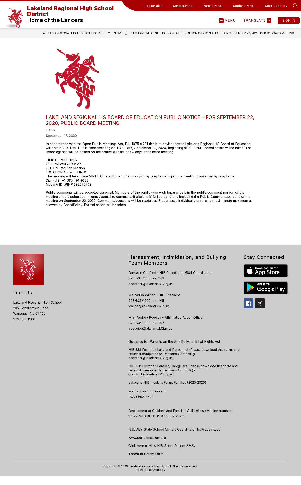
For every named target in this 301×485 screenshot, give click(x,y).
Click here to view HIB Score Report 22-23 (161, 446)
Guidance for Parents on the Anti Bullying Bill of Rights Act (174, 341)
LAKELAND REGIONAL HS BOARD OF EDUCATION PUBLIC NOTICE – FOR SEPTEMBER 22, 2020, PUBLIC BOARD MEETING (212, 33)
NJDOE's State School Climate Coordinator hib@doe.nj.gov (174, 429)
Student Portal (243, 6)
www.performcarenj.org (147, 437)
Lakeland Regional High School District (73, 33)
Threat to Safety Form (145, 454)
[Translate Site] (256, 20)
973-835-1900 (24, 319)
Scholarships (182, 6)
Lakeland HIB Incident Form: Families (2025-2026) (167, 382)
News (118, 33)
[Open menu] (227, 20)
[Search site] (295, 5)
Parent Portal (213, 6)
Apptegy (159, 469)
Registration (153, 6)
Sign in (288, 20)
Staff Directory (276, 6)
